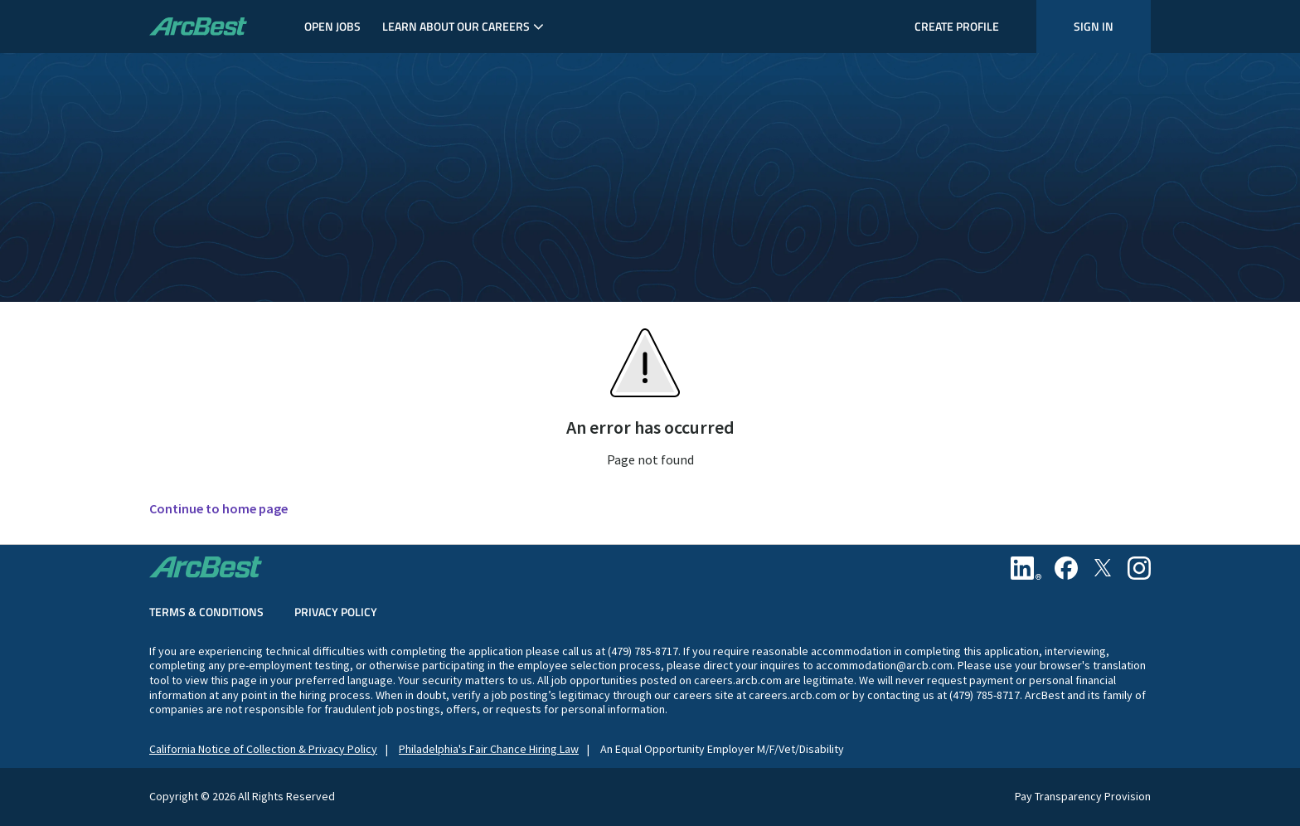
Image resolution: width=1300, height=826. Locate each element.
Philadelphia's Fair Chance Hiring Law (489, 748)
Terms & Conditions (206, 612)
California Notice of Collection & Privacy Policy (263, 748)
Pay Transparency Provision (1083, 797)
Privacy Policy (335, 612)
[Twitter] (1102, 568)
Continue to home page (218, 509)
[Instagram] (1139, 568)
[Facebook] (1066, 568)
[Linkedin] (1026, 568)
